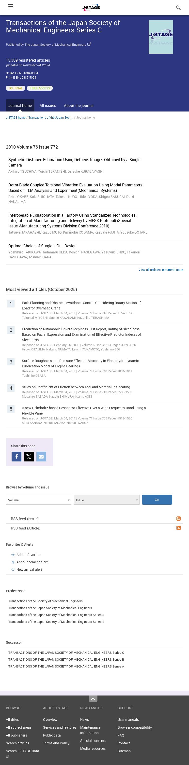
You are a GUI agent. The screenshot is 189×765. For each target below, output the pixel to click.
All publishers (16, 735)
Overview (50, 719)
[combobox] (38, 500)
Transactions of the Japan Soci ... (51, 117)
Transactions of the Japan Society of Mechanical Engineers (50, 608)
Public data (52, 735)
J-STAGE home (15, 117)
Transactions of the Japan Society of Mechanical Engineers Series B (56, 621)
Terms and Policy (56, 743)
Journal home (20, 105)
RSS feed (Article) (96, 528)
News (84, 719)
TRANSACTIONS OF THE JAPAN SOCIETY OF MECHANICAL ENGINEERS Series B (66, 659)
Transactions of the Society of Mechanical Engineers (45, 601)
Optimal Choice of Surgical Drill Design (42, 246)
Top (93, 698)
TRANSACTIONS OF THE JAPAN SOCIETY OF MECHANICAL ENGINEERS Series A (66, 666)
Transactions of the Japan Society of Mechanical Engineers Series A (56, 614)
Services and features (59, 727)
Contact (124, 743)
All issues (48, 105)
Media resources (93, 748)
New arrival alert (29, 569)
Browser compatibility (135, 727)
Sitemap (124, 751)
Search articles (17, 743)
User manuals (128, 719)
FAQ (121, 735)
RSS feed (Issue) (96, 518)
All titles (12, 719)
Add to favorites (28, 554)
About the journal (79, 105)
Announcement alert (32, 562)
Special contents (93, 740)
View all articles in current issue (161, 269)
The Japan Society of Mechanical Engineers (55, 44)
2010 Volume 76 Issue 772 (32, 147)
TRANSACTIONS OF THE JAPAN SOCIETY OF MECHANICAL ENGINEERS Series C (66, 652)
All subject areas (19, 727)
